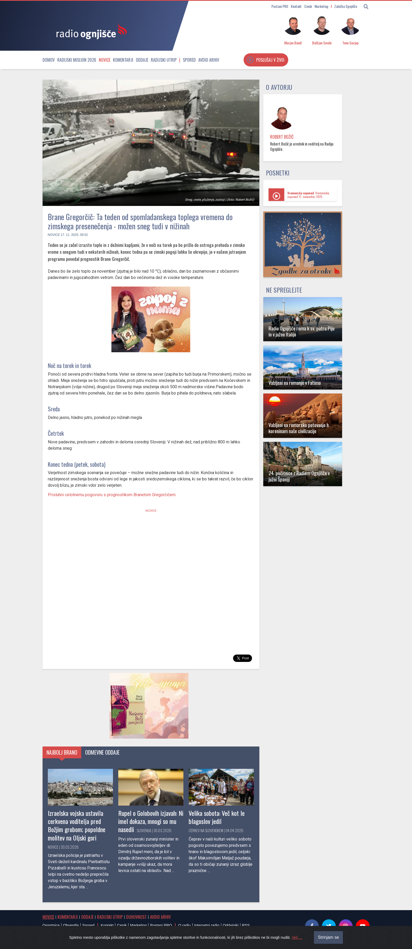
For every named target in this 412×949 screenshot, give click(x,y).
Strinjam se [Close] (328, 937)
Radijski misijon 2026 (76, 60)
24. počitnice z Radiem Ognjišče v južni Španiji (299, 476)
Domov (49, 60)
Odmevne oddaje (102, 752)
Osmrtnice (51, 925)
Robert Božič (281, 137)
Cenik (308, 6)
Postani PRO (279, 6)
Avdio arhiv (208, 60)
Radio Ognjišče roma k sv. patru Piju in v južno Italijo (301, 331)
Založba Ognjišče (345, 6)
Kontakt (296, 6)
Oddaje (142, 60)
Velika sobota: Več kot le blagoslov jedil (217, 817)
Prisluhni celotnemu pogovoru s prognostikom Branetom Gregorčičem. (112, 494)
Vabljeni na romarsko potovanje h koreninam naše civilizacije (299, 428)
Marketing (321, 6)
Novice (104, 60)
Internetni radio (206, 925)
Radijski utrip (164, 60)
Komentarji (123, 60)
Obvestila (71, 925)
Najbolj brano (62, 752)
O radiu (184, 925)
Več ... (297, 937)
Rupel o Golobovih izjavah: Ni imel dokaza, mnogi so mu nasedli (150, 821)
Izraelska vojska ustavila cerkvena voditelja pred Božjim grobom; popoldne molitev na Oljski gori (76, 825)
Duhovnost (136, 917)
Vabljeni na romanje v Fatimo (295, 382)
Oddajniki (231, 925)
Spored (189, 60)
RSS (246, 925)
